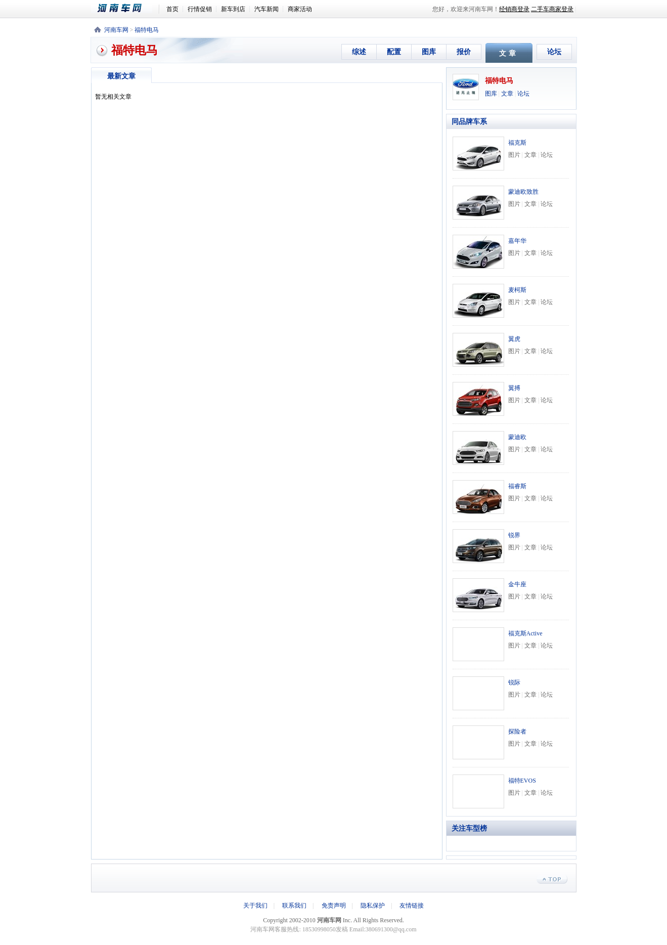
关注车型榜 (469, 828)
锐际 (514, 682)
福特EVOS (522, 780)
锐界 (514, 535)
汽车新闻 (266, 9)
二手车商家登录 (552, 9)
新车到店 (233, 9)
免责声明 (334, 905)
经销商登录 (514, 9)
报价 (464, 52)
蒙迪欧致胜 (523, 191)
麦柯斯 (517, 289)
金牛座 (517, 584)
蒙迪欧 (517, 437)
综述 (359, 52)
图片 (514, 154)
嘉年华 (517, 240)
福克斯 (517, 142)
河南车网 (125, 8)
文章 (507, 93)
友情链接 (411, 905)
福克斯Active (525, 633)
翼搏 (514, 388)
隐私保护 (373, 905)
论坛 (554, 52)
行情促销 (200, 9)
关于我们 (255, 905)
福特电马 (147, 29)
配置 (394, 52)
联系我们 (294, 905)
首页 (172, 9)
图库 (429, 52)
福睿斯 (517, 486)
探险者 (517, 731)
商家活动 (300, 9)
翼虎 (514, 338)
